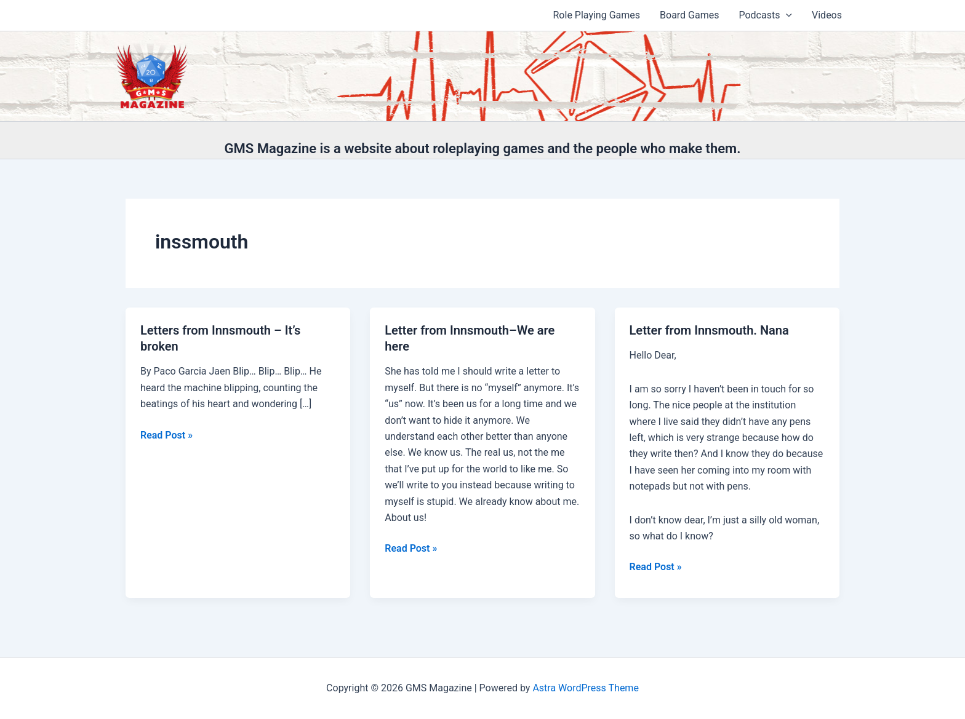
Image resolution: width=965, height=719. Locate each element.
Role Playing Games (597, 15)
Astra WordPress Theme (585, 688)
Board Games (689, 15)
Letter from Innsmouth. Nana (709, 330)
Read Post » (166, 435)
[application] (786, 15)
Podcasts (765, 15)
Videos (827, 15)
